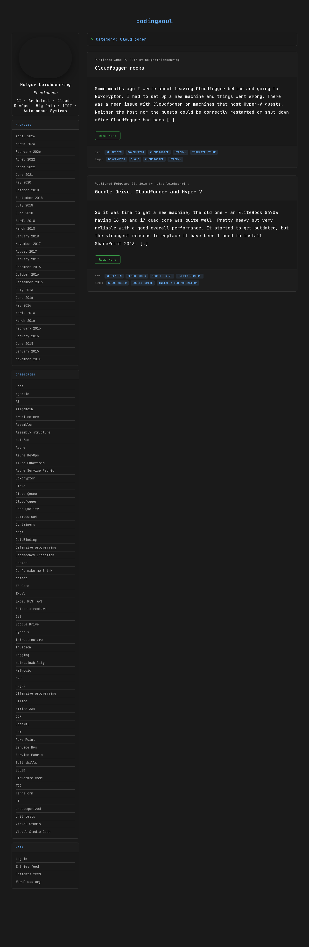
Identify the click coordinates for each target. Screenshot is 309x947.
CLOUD (135, 159)
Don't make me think (34, 570)
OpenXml (22, 724)
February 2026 (28, 151)
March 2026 (25, 144)
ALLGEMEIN (114, 152)
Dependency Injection (35, 555)
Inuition (23, 647)
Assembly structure (33, 432)
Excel (20, 593)
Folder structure (31, 609)
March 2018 (25, 228)
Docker (21, 563)
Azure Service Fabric (35, 470)
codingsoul (154, 21)
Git (18, 616)
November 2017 (28, 244)
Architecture (27, 417)
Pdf (18, 732)
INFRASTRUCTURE (204, 152)
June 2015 (24, 343)
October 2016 (27, 274)
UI (18, 801)
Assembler (24, 424)
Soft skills (26, 762)
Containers (25, 524)
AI (18, 401)
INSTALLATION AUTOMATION (178, 283)
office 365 (25, 709)
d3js (19, 532)
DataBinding (26, 539)
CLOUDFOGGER (159, 152)
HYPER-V (180, 152)
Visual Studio (28, 824)
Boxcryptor (25, 478)
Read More (107, 136)
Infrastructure (29, 640)
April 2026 (25, 136)
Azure (20, 447)
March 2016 (25, 320)
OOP (18, 716)
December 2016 (28, 267)
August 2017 (26, 251)
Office (21, 701)
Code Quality (27, 509)
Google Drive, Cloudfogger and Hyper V (148, 192)
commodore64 (26, 516)
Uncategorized (28, 809)
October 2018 (27, 190)
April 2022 (25, 159)
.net (19, 386)
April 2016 (25, 313)
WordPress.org (28, 882)
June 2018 (24, 213)
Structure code (29, 778)
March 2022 (25, 167)
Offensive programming (36, 693)
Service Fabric (29, 755)
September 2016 (29, 282)
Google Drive (27, 624)
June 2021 (24, 174)
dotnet (21, 578)
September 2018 (29, 198)
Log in (21, 859)
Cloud (20, 486)
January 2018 (27, 236)
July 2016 (24, 290)
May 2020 (23, 182)
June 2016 (24, 297)
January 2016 (27, 336)
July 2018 (24, 205)
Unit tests (25, 816)
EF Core (22, 586)
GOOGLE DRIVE (162, 276)
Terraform (24, 793)
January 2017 (27, 259)
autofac (22, 440)
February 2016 (28, 328)
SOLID (20, 770)
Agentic (22, 394)
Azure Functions (30, 463)
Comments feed (28, 874)
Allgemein (24, 409)
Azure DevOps (27, 455)
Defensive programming (36, 547)
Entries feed (27, 866)
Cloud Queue (26, 494)
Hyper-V (22, 632)
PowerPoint (25, 739)
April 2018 (25, 221)
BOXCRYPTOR (135, 152)
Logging (22, 655)
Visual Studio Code (33, 832)
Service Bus (26, 747)
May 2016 (23, 305)
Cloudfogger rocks (119, 68)
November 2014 (28, 359)
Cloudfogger (26, 501)
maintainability (30, 663)
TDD (18, 785)
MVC (18, 678)
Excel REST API (29, 601)
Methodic (23, 670)
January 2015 (27, 351)
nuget (20, 685)
